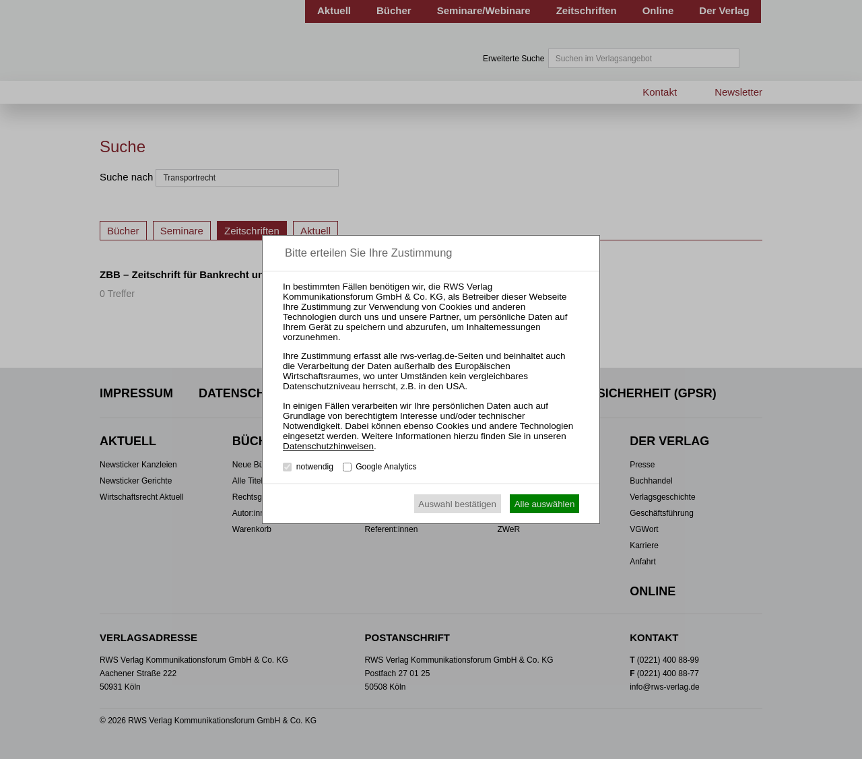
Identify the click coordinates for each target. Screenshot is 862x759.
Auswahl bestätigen (457, 504)
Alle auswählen (545, 504)
